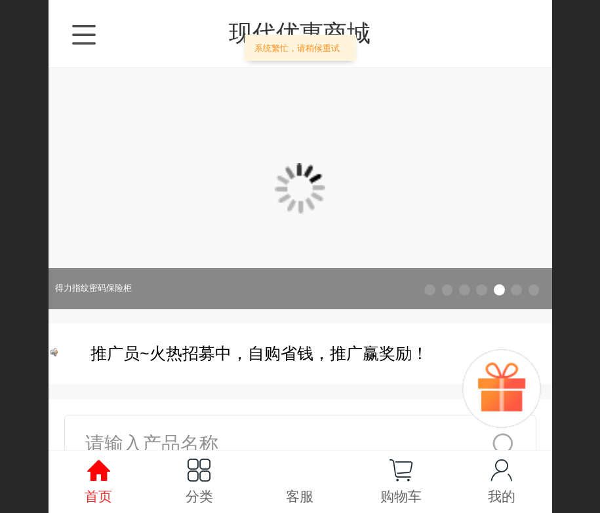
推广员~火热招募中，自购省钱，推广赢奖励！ (261, 353)
